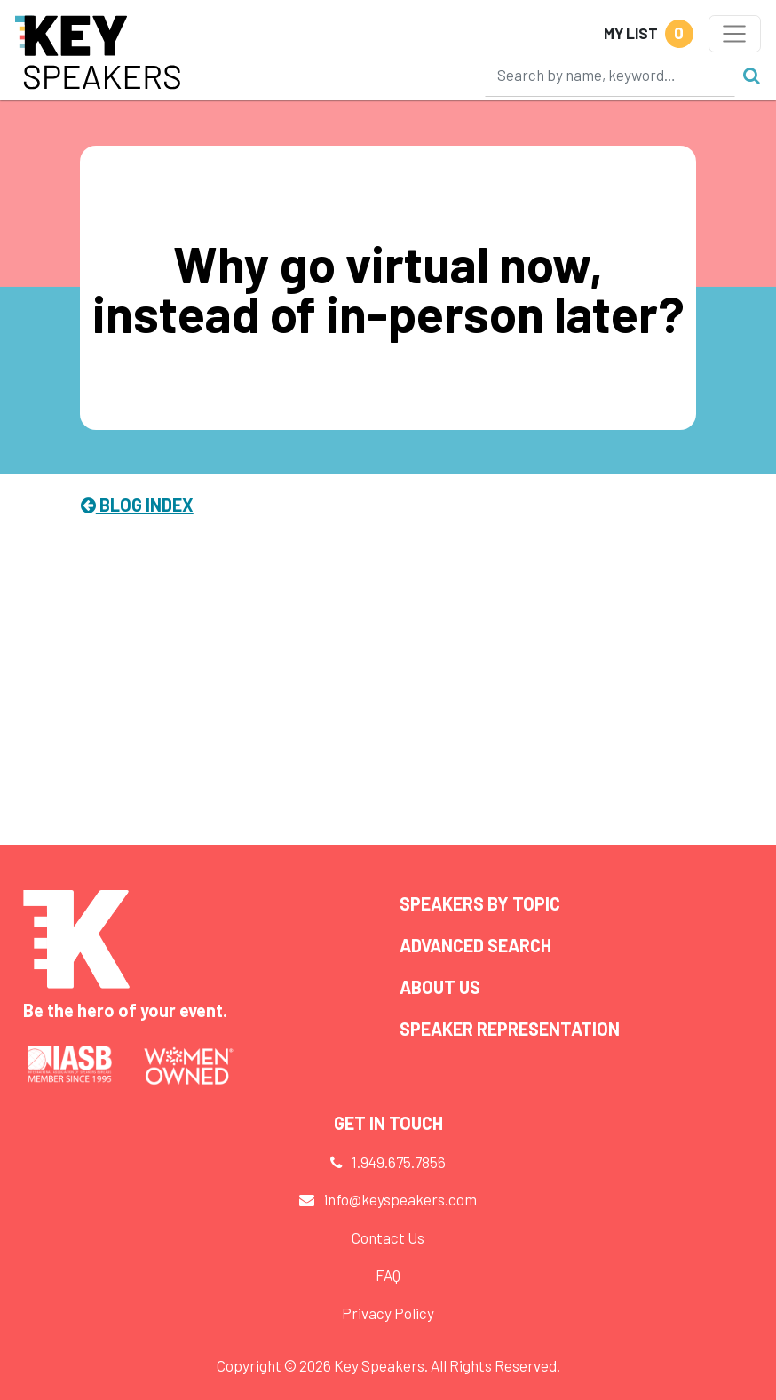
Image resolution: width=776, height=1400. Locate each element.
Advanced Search (475, 945)
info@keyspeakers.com (400, 1199)
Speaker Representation (510, 1028)
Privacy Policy (388, 1313)
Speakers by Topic (480, 903)
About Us (440, 987)
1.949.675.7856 (399, 1162)
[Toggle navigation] (735, 33)
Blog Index (137, 504)
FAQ (388, 1275)
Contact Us (388, 1237)
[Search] (610, 74)
